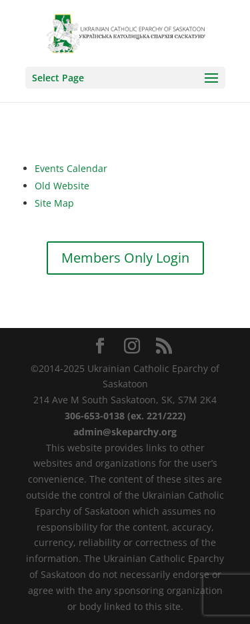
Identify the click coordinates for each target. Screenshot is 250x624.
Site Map (54, 203)
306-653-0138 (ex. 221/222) (125, 415)
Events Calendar (71, 168)
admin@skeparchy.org (125, 431)
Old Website (62, 185)
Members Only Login (125, 258)
